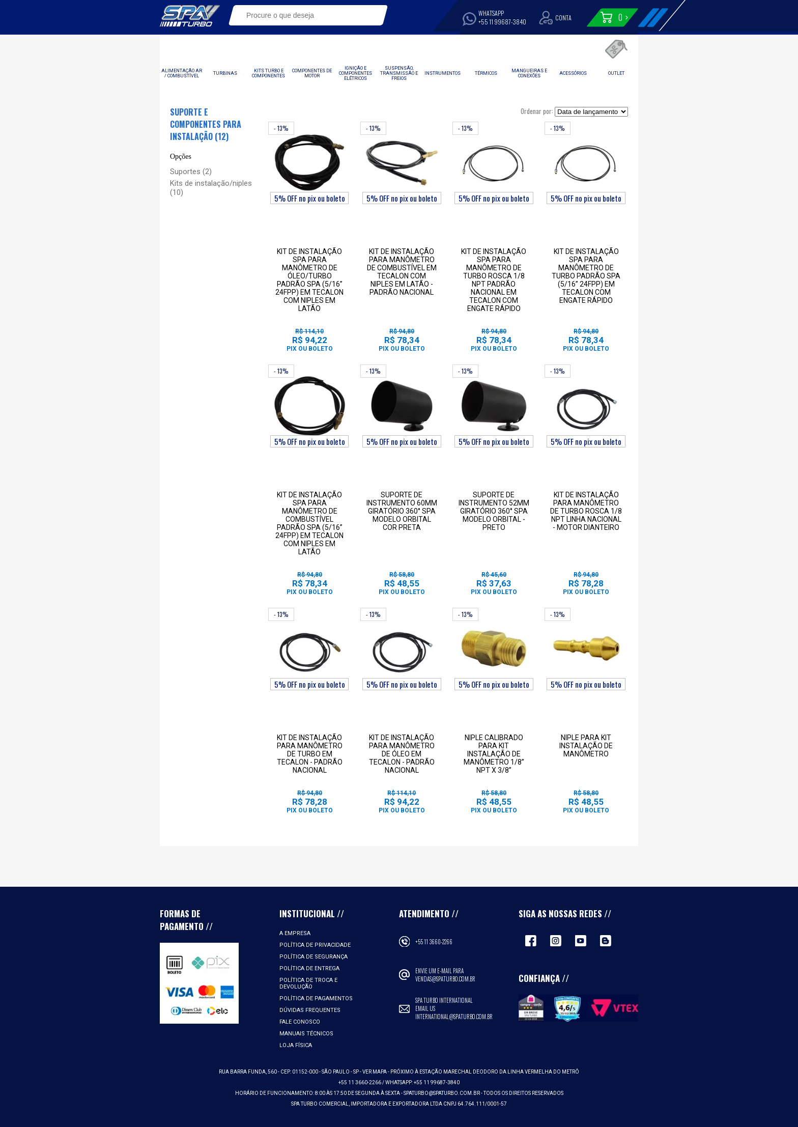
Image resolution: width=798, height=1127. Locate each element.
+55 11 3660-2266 (433, 942)
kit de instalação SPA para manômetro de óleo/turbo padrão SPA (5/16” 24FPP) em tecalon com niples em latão (309, 280)
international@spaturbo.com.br (454, 1016)
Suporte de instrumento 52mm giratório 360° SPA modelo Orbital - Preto (494, 511)
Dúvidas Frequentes (309, 1010)
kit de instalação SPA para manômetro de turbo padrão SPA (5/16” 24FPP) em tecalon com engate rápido (586, 275)
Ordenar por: (537, 111)
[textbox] (301, 15)
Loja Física (295, 1045)
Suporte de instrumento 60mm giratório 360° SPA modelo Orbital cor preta (401, 511)
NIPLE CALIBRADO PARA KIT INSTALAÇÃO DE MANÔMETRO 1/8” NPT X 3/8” (494, 754)
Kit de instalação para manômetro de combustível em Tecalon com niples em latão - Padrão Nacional (402, 271)
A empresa (294, 933)
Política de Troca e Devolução (308, 983)
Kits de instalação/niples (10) (211, 188)
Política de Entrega (309, 968)
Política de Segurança (313, 956)
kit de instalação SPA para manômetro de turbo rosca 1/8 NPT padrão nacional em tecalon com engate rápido (493, 280)
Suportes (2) (191, 171)
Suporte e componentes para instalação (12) (205, 124)
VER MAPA (375, 1072)
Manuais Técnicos (306, 1033)
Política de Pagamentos (316, 998)
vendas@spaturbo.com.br (445, 979)
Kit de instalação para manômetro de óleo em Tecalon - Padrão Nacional (402, 754)
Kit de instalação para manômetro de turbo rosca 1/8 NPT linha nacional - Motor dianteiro (586, 511)
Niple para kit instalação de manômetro (586, 746)
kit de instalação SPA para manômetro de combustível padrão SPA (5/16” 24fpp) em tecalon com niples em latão (309, 523)
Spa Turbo (190, 15)
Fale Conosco (299, 1022)
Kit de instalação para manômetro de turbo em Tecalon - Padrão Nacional (310, 754)
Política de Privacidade (315, 945)
